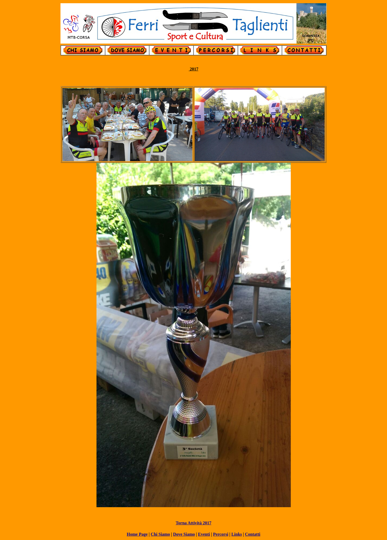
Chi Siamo (160, 534)
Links (236, 534)
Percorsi (220, 534)
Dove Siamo (184, 534)
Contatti (252, 534)
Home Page (137, 534)
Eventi (204, 534)
